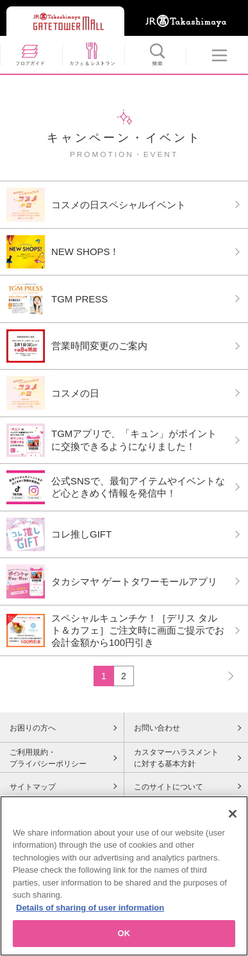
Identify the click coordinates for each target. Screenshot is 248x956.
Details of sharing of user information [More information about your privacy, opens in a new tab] (90, 907)
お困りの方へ (33, 727)
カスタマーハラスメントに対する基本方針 (176, 758)
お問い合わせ (157, 727)
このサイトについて (168, 786)
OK (124, 933)
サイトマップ (33, 786)
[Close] (233, 814)
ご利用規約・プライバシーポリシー (48, 758)
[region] (124, 876)
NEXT (225, 676)
